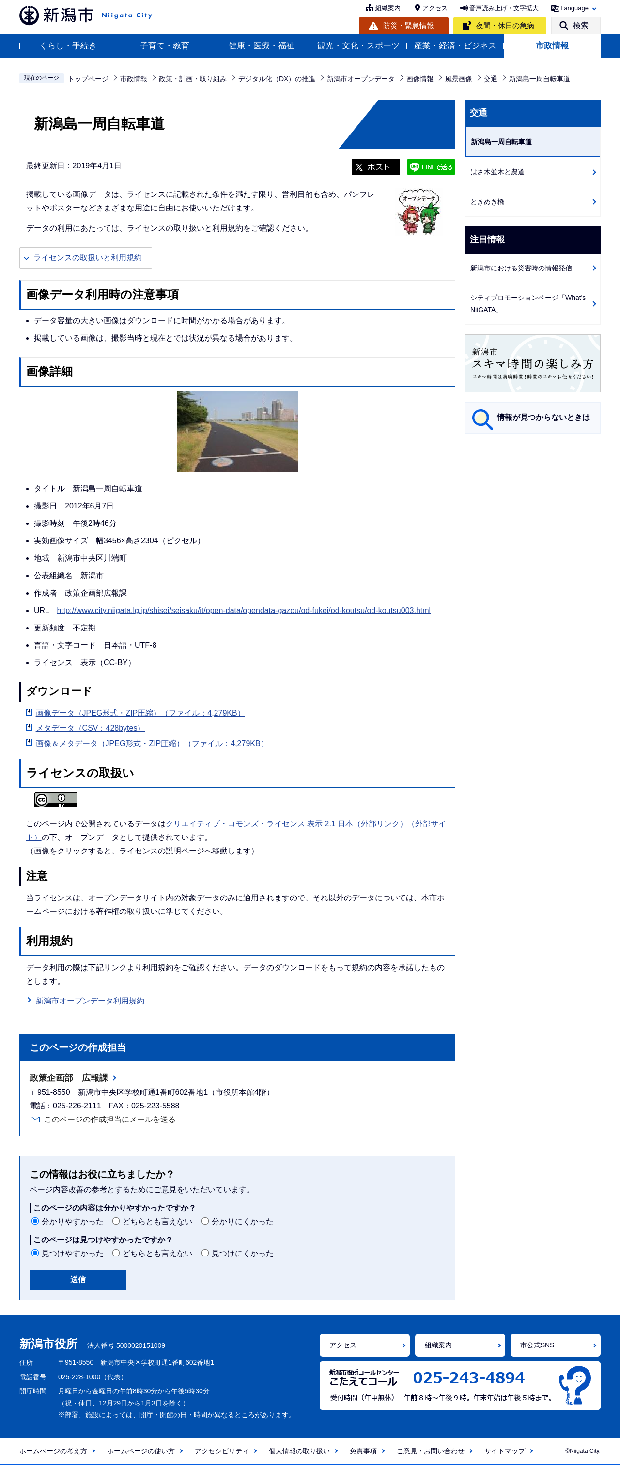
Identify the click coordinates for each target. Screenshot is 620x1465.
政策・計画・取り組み (193, 79)
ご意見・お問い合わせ (431, 1451)
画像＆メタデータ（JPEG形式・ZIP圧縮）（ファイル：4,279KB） (152, 743)
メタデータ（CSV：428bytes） (90, 728)
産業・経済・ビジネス (455, 45)
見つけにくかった (243, 1253)
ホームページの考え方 (53, 1451)
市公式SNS (537, 1345)
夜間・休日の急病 (505, 25)
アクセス (435, 8)
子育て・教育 (164, 45)
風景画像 (458, 79)
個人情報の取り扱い (299, 1451)
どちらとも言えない (157, 1221)
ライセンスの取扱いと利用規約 (87, 258)
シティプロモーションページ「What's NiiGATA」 (528, 304)
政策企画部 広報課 (69, 1078)
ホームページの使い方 (141, 1451)
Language (574, 8)
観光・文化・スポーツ (358, 45)
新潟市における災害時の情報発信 (521, 268)
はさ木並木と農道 (497, 172)
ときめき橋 (487, 202)
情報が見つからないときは (543, 417)
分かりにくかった (243, 1221)
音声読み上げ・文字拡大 (504, 8)
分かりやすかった (73, 1221)
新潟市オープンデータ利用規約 (90, 1001)
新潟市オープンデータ (361, 79)
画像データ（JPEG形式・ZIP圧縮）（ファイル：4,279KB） (140, 713)
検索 (581, 25)
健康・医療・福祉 (261, 45)
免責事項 (363, 1451)
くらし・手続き (68, 45)
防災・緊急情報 (408, 25)
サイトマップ (504, 1451)
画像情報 (420, 79)
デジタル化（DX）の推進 (276, 79)
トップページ (88, 79)
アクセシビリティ (222, 1451)
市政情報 (552, 45)
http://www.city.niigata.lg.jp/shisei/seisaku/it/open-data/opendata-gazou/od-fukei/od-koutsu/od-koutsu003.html (244, 610)
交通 (490, 79)
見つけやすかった (73, 1253)
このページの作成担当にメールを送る (110, 1119)
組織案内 (388, 8)
